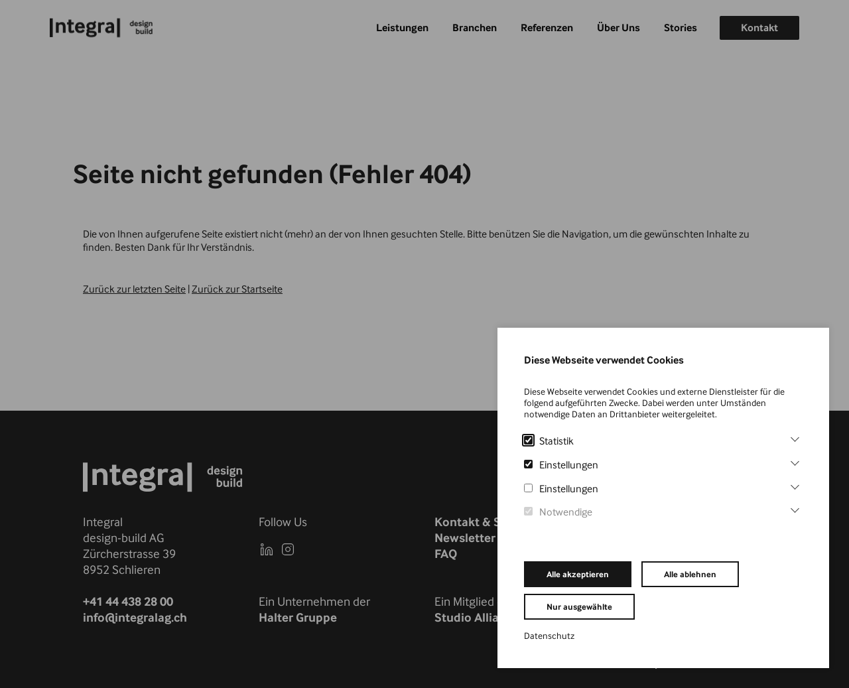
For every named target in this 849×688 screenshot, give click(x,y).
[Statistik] (795, 438)
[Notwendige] (795, 509)
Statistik (549, 441)
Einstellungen (561, 464)
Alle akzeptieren (578, 574)
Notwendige (558, 512)
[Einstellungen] (795, 461)
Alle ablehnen (690, 574)
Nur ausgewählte (579, 607)
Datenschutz (549, 635)
